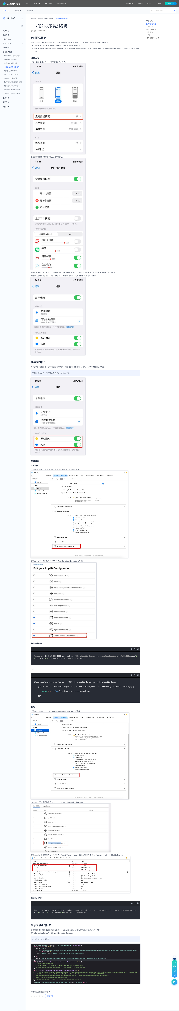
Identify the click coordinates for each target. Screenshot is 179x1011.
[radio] (32, 996)
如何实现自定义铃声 (11, 74)
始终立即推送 (151, 29)
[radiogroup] (37, 996)
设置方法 (150, 26)
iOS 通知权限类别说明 (12, 67)
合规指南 (18, 11)
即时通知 (150, 32)
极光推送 (40, 18)
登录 (159, 4)
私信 (148, 35)
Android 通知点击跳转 (12, 56)
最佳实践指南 (49, 18)
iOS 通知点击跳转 (10, 59)
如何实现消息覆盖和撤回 (13, 82)
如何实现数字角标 (10, 71)
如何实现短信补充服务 (12, 93)
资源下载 (6, 107)
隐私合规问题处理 (10, 63)
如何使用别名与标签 (11, 86)
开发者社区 (31, 11)
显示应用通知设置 (152, 38)
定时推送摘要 (151, 24)
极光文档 (33, 18)
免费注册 (171, 4)
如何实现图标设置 (10, 78)
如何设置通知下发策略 (12, 90)
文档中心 (6, 11)
